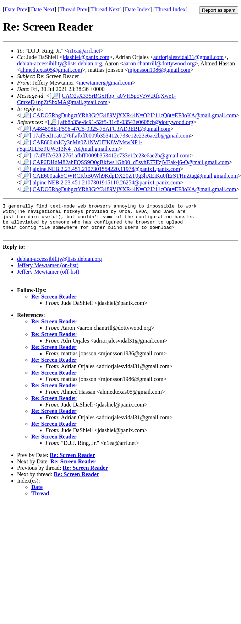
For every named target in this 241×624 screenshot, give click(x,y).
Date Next (42, 9)
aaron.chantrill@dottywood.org (159, 63)
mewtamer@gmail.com (105, 83)
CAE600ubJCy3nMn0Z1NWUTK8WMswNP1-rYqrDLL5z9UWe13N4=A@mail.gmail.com (79, 145)
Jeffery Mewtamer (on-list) (47, 272)
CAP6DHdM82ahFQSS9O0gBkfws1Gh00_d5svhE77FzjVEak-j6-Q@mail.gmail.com (131, 162)
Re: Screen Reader (54, 303)
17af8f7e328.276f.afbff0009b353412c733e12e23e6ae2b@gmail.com (111, 155)
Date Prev (16, 9)
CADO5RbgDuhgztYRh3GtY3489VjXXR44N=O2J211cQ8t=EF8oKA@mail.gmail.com (134, 115)
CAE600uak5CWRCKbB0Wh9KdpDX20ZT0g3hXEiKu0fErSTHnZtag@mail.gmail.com (135, 176)
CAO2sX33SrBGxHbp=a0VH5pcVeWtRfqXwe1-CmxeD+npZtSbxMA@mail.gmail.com (96, 99)
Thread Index (170, 9)
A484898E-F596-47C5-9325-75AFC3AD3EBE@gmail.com (101, 129)
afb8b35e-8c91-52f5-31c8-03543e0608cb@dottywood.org (126, 122)
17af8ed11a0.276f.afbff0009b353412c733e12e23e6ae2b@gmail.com (111, 136)
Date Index (137, 9)
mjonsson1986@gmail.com (159, 70)
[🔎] (54, 96)
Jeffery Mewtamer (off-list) (48, 278)
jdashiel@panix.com (86, 57)
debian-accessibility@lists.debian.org (59, 63)
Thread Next (105, 9)
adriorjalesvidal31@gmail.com (188, 57)
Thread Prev (73, 9)
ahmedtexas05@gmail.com (51, 70)
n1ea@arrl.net (84, 51)
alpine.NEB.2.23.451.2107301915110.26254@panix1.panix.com (106, 182)
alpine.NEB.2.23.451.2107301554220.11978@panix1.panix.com (106, 169)
